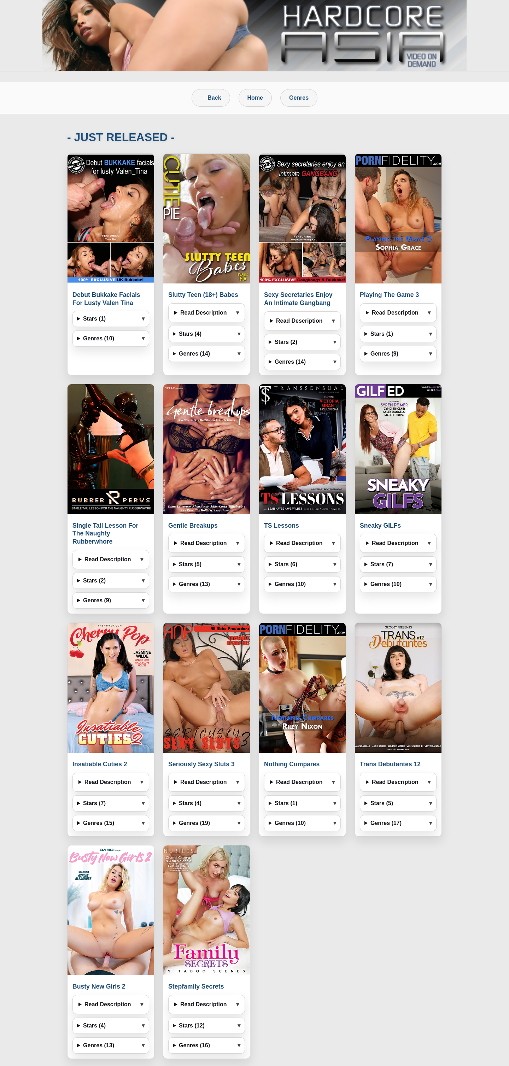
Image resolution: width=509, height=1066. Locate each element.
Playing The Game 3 (389, 294)
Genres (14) (194, 354)
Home (255, 98)
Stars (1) (94, 319)
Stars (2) (286, 342)
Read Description (203, 313)
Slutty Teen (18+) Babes (203, 294)
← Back (210, 98)
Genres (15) (98, 823)
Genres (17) (386, 823)
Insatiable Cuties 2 (99, 764)
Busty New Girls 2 (98, 986)
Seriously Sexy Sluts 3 (201, 764)
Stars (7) (381, 564)
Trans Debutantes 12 (390, 764)
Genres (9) (384, 354)
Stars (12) (192, 1026)
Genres (299, 98)
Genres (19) (194, 823)
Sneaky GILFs (380, 525)
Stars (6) (286, 564)
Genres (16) (194, 1045)
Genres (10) (98, 338)
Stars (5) (190, 564)
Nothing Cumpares (292, 764)
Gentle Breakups (193, 525)
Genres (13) (194, 584)
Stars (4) (190, 334)
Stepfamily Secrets (196, 986)
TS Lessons (281, 525)
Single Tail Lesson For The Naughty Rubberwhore (105, 533)
